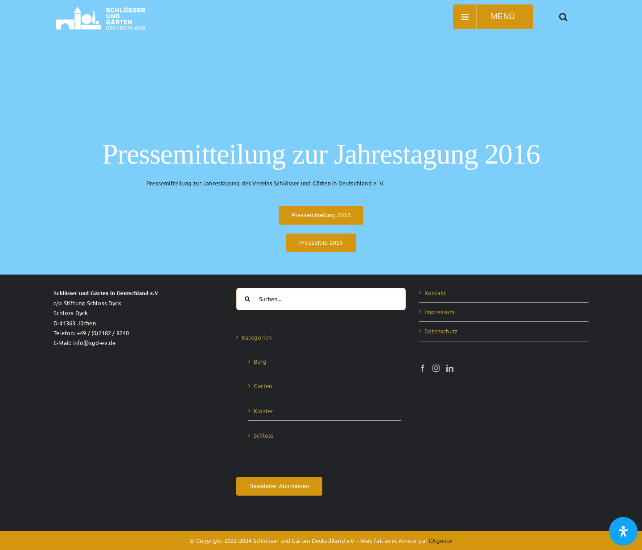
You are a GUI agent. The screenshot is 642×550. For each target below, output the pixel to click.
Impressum (439, 312)
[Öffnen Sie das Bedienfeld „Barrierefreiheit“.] (623, 531)
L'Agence (441, 540)
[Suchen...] (321, 299)
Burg (260, 361)
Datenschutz (440, 331)
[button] (563, 16)
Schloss (264, 435)
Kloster (263, 411)
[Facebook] (422, 368)
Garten (263, 386)
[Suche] (247, 299)
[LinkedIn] (449, 368)
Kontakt (435, 292)
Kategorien (257, 337)
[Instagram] (436, 368)
